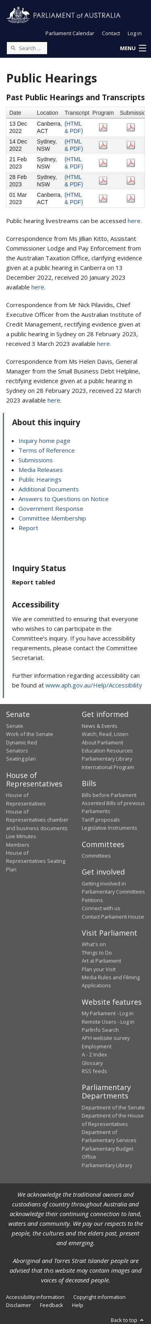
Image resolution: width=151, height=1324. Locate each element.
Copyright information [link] (99, 1297)
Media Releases (41, 470)
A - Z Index (94, 1054)
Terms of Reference (47, 450)
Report (28, 528)
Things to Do (97, 952)
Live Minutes (21, 836)
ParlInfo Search (100, 1029)
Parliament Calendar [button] (70, 33)
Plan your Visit (99, 969)
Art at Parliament (101, 960)
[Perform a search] (13, 48)
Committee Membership (52, 518)
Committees (96, 855)
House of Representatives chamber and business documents (37, 820)
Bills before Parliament (109, 795)
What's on (94, 944)
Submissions (36, 460)
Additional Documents (49, 489)
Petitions (92, 900)
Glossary (92, 1063)
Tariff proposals (101, 819)
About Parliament (102, 742)
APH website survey (106, 1037)
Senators (17, 750)
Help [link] (77, 1305)
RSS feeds (94, 1071)
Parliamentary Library (107, 758)
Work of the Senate (29, 734)
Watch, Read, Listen (105, 734)
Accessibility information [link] (35, 1297)
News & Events (100, 725)
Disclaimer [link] (18, 1305)
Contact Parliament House (113, 916)
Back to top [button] (128, 1320)
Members (17, 844)
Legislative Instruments (109, 827)
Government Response (51, 508)
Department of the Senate (113, 1107)
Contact (111, 33)
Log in (135, 33)
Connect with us (101, 908)
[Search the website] (27, 48)
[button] (133, 48)
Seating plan (21, 758)
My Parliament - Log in (108, 1013)
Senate (14, 725)
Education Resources (107, 750)
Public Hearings (40, 479)
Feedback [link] (51, 1305)
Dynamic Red (21, 742)
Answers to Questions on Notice (64, 499)
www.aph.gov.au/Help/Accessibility (94, 685)
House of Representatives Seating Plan (35, 861)
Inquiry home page (44, 440)
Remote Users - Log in (108, 1021)
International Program (108, 767)
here (134, 221)
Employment (97, 1046)
